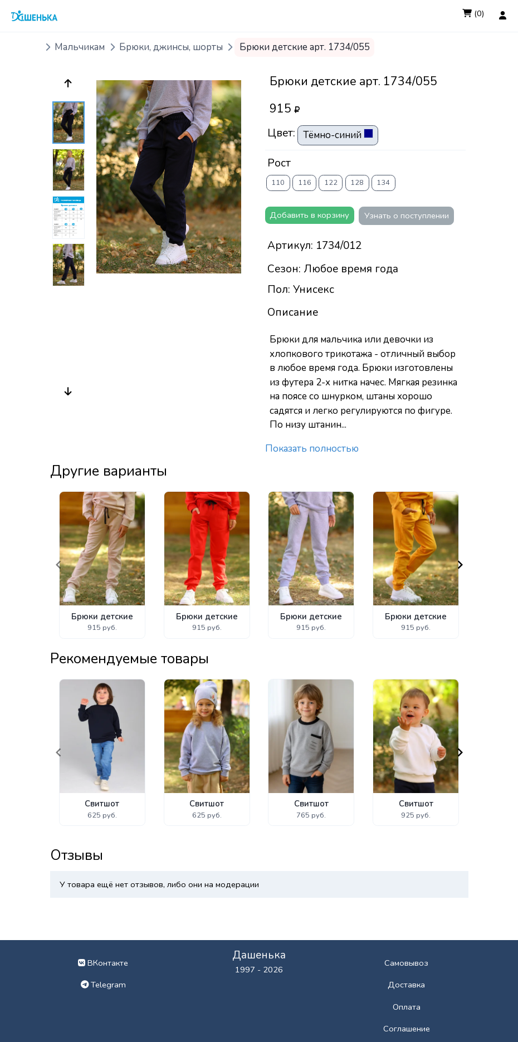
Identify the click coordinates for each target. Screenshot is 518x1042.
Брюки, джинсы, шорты (171, 47)
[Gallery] (259, 565)
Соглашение (406, 1028)
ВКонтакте (103, 962)
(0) (473, 13)
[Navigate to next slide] (460, 564)
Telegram (103, 984)
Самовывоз (406, 962)
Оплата (407, 1006)
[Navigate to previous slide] (58, 564)
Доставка (406, 984)
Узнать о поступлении (406, 215)
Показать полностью (312, 448)
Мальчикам (80, 47)
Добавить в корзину (309, 215)
